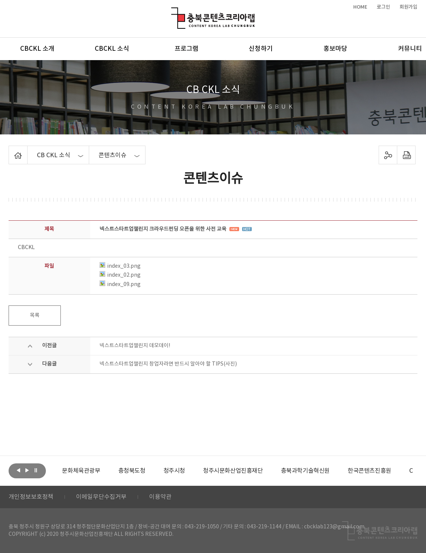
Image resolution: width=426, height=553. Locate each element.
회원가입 (408, 7)
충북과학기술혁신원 (305, 470)
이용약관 (160, 497)
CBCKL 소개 (37, 49)
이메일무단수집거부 (101, 497)
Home (10, 150)
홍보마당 (335, 49)
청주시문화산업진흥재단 (233, 470)
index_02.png (120, 275)
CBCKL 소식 (112, 49)
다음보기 (27, 470)
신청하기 (261, 49)
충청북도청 (131, 470)
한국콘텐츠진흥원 (369, 470)
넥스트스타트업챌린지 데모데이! (135, 346)
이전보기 (18, 470)
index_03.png (120, 266)
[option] (81, 470)
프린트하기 (406, 155)
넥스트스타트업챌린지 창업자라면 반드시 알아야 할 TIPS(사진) (168, 364)
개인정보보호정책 (31, 497)
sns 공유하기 (388, 155)
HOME (360, 7)
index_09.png (120, 285)
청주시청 (174, 470)
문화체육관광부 (81, 470)
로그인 (383, 7)
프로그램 (186, 49)
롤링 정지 (36, 470)
